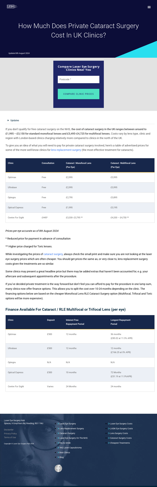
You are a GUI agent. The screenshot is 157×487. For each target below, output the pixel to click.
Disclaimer (9, 430)
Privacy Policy (10, 433)
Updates (14, 120)
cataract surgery (53, 254)
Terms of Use (10, 437)
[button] (149, 6)
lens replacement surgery (66, 149)
